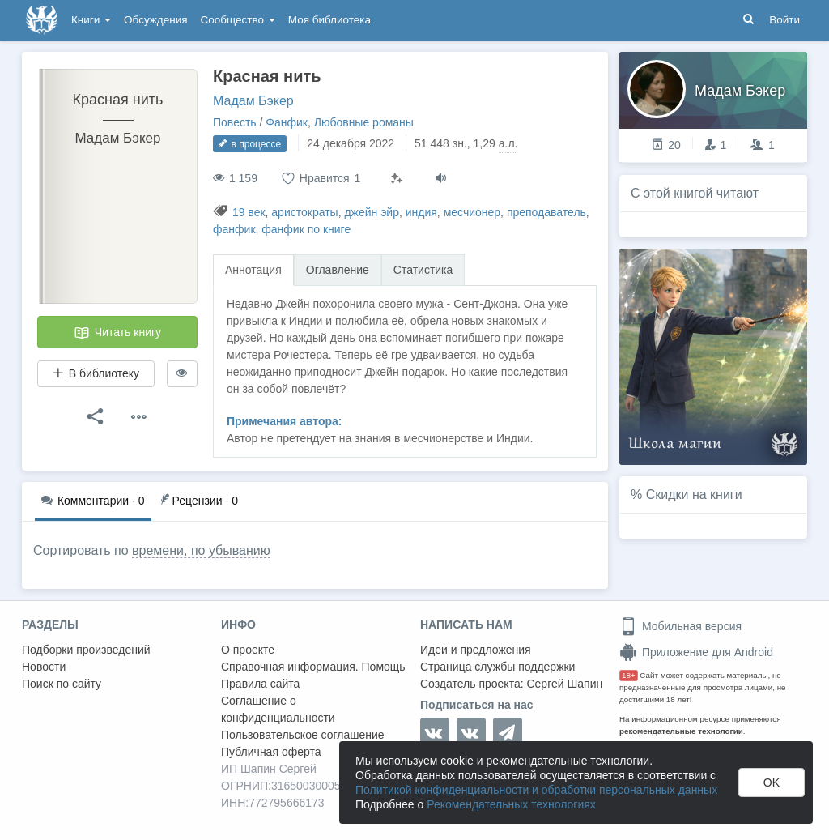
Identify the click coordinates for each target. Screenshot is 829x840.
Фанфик (287, 122)
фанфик (234, 229)
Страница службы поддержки (497, 666)
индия (421, 212)
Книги (91, 20)
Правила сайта (260, 683)
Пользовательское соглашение (303, 734)
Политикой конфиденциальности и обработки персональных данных (536, 789)
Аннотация (253, 269)
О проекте (247, 649)
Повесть (235, 122)
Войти (784, 20)
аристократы (304, 212)
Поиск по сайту (61, 683)
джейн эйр (371, 212)
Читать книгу (117, 333)
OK (771, 782)
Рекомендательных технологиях (511, 804)
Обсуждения (155, 20)
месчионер (472, 212)
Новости (44, 666)
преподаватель (546, 212)
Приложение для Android (696, 652)
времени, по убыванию (201, 550)
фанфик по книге (306, 229)
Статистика (423, 269)
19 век (249, 212)
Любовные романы (364, 122)
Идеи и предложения (475, 649)
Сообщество (238, 20)
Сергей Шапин (564, 683)
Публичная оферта (271, 751)
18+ (629, 675)
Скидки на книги (694, 494)
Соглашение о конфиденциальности (278, 709)
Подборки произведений (86, 649)
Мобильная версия (680, 626)
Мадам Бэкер (253, 101)
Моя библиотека (329, 20)
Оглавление (337, 269)
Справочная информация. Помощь (313, 666)
